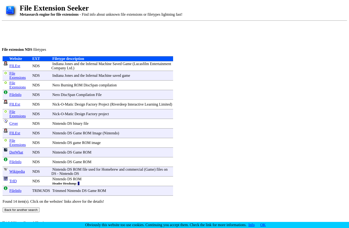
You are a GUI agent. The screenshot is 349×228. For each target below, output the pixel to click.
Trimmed (59, 191)
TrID (13, 181)
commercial (134, 169)
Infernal (92, 64)
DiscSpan (91, 85)
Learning (151, 104)
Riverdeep (119, 104)
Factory (92, 104)
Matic (69, 104)
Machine (104, 64)
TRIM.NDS (41, 191)
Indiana (58, 64)
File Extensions (17, 75)
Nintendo (59, 123)
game (126, 75)
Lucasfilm (141, 64)
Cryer (13, 123)
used (91, 169)
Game (127, 64)
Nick (56, 104)
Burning (67, 85)
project (103, 114)
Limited (165, 104)
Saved (117, 64)
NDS (36, 66)
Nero (56, 85)
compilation (108, 85)
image (96, 143)
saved (116, 75)
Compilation (85, 95)
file (85, 123)
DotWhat (16, 152)
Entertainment (160, 64)
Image (97, 133)
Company (59, 68)
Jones (69, 64)
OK (263, 225)
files (159, 169)
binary (78, 123)
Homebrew (109, 169)
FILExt (14, 66)
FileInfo (15, 95)
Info (252, 225)
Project (103, 104)
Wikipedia (17, 171)
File (99, 95)
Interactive (136, 104)
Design (79, 104)
